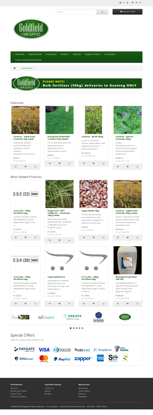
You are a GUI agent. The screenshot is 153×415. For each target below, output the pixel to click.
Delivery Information (19, 391)
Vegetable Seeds (35, 54)
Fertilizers (64, 54)
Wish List (82, 394)
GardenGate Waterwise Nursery (72, 406)
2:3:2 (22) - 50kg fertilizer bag (21, 211)
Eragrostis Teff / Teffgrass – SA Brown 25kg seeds (59, 213)
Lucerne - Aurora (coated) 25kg (124, 137)
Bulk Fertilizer (102, 406)
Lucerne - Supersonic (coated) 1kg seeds (24, 137)
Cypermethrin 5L (56, 276)
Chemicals (77, 54)
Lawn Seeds (19, 54)
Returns (48, 391)
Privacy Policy (16, 394)
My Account (83, 388)
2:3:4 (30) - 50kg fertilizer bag (21, 278)
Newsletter (83, 396)
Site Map (48, 394)
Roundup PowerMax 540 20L (126, 278)
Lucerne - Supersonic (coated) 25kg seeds (127, 211)
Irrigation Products (92, 54)
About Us (14, 388)
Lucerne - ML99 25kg (92, 136)
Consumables (109, 54)
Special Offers (27, 68)
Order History (84, 391)
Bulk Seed (91, 406)
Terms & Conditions (18, 396)
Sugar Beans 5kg (90, 210)
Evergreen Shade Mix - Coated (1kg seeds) (59, 137)
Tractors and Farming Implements (28, 60)
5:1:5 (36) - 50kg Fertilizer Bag (90, 278)
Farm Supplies (52, 406)
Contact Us (49, 388)
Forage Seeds (51, 54)
